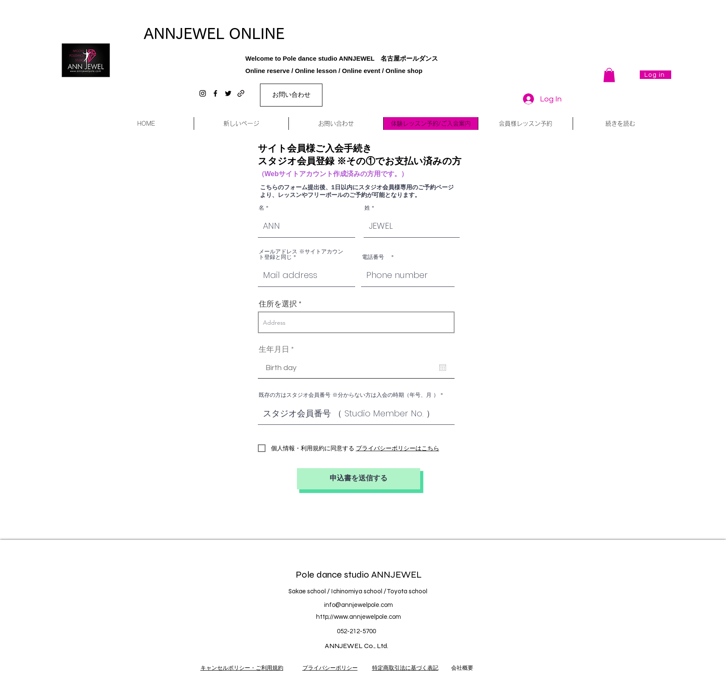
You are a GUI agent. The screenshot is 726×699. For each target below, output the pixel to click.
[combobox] (356, 322)
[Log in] (655, 74)
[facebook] (215, 93)
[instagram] (202, 93)
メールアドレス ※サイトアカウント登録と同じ (301, 254)
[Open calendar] (442, 367)
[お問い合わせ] (291, 95)
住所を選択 (278, 304)
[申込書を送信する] (358, 478)
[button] (609, 75)
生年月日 (278, 350)
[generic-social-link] (241, 93)
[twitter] (228, 93)
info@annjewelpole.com (358, 605)
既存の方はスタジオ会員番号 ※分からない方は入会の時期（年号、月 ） (349, 395)
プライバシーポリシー (330, 668)
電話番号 (376, 257)
